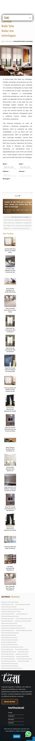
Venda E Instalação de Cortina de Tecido (11, 668)
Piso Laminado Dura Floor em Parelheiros (10, 588)
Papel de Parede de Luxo (7, 630)
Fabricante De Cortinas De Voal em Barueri (10, 330)
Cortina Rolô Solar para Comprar (24, 619)
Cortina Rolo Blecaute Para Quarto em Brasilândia (10, 469)
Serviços (11, 719)
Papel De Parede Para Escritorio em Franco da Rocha (10, 429)
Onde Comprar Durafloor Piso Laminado (11, 626)
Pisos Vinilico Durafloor (23, 661)
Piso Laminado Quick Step (8, 659)
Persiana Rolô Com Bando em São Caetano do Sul (10, 389)
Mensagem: (7, 179)
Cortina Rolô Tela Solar (7, 621)
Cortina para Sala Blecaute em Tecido (11, 611)
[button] (30, 17)
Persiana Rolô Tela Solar (7, 654)
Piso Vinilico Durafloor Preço (8, 661)
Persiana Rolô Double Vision (8, 652)
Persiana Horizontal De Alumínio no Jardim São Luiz (10, 569)
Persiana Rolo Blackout (7, 649)
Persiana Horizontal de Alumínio (9, 645)
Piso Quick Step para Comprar (24, 659)
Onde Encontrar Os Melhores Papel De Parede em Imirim (10, 489)
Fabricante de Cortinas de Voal (9, 623)
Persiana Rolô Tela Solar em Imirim (10, 547)
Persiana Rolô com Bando (21, 649)
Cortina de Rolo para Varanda (8, 607)
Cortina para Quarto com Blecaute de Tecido (12, 609)
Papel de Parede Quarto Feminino (10, 633)
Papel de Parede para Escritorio (24, 630)
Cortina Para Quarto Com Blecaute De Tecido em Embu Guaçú (10, 529)
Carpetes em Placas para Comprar (10, 602)
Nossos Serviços (9, 702)
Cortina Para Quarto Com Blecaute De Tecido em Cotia (10, 410)
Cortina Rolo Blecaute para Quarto (10, 616)
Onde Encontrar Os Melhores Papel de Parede (13, 628)
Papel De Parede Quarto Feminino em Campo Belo (10, 369)
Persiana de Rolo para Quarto (8, 642)
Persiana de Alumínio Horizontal (9, 640)
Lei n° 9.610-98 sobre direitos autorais (20, 228)
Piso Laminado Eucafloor (22, 656)
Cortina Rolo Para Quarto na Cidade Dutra (10, 250)
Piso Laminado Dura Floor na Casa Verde (10, 310)
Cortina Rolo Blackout (21, 614)
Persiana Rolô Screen (23, 652)
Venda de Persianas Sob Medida (9, 666)
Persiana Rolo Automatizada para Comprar (12, 647)
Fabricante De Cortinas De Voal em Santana (10, 350)
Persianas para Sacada (22, 654)
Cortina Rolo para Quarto (7, 619)
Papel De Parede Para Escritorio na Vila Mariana (10, 508)
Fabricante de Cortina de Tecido (23, 621)
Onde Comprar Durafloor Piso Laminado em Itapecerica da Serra (10, 450)
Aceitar (16, 736)
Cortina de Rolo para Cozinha (22, 604)
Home (10, 712)
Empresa (11, 716)
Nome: (5, 164)
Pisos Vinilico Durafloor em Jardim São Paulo (10, 290)
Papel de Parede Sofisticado (8, 635)
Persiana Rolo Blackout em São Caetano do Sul (10, 270)
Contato (11, 723)
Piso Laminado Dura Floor (7, 656)
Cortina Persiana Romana (7, 614)
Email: (21, 164)
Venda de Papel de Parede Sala (9, 663)
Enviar (17, 196)
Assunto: (22, 171)
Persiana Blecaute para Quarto (9, 637)
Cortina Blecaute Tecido (7, 604)
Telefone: (6, 171)
